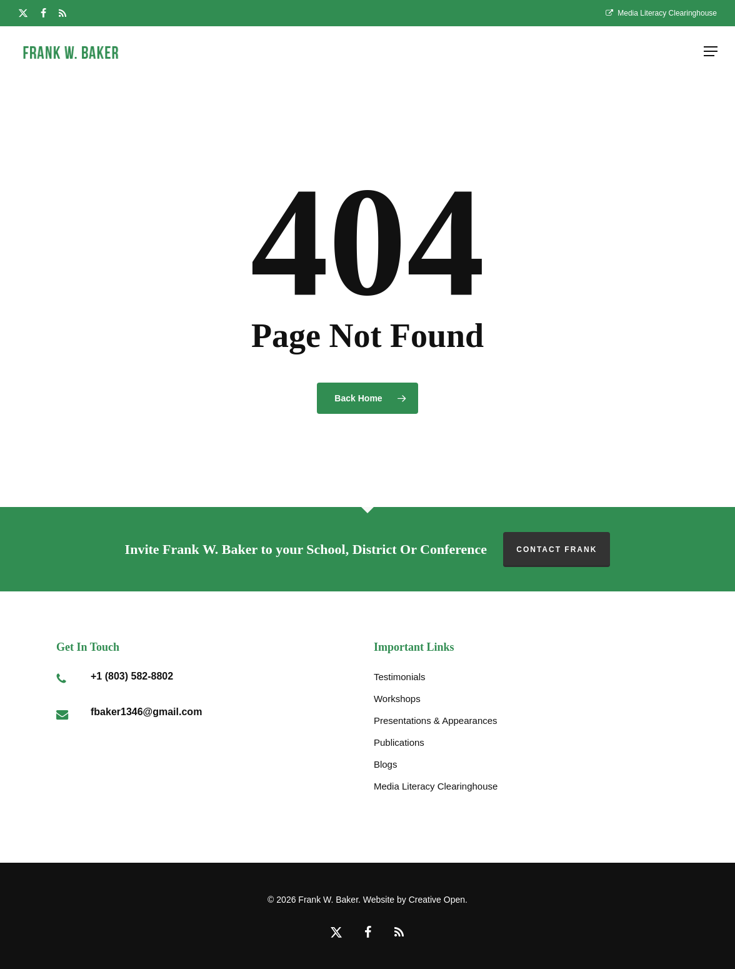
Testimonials (400, 676)
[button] (711, 51)
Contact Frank (556, 549)
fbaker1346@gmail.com (146, 711)
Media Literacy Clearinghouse (436, 786)
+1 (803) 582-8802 (132, 676)
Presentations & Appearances (436, 720)
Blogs (386, 764)
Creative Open (437, 900)
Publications (399, 742)
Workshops (397, 698)
